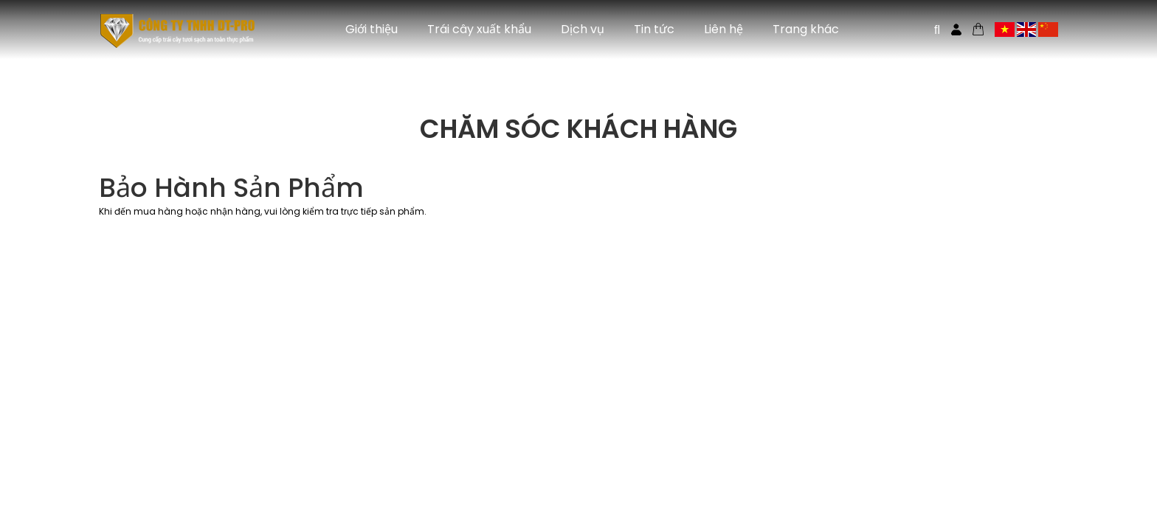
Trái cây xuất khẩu (479, 29)
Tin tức (654, 29)
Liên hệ (723, 29)
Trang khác (806, 29)
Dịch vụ (582, 29)
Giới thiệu (371, 29)
